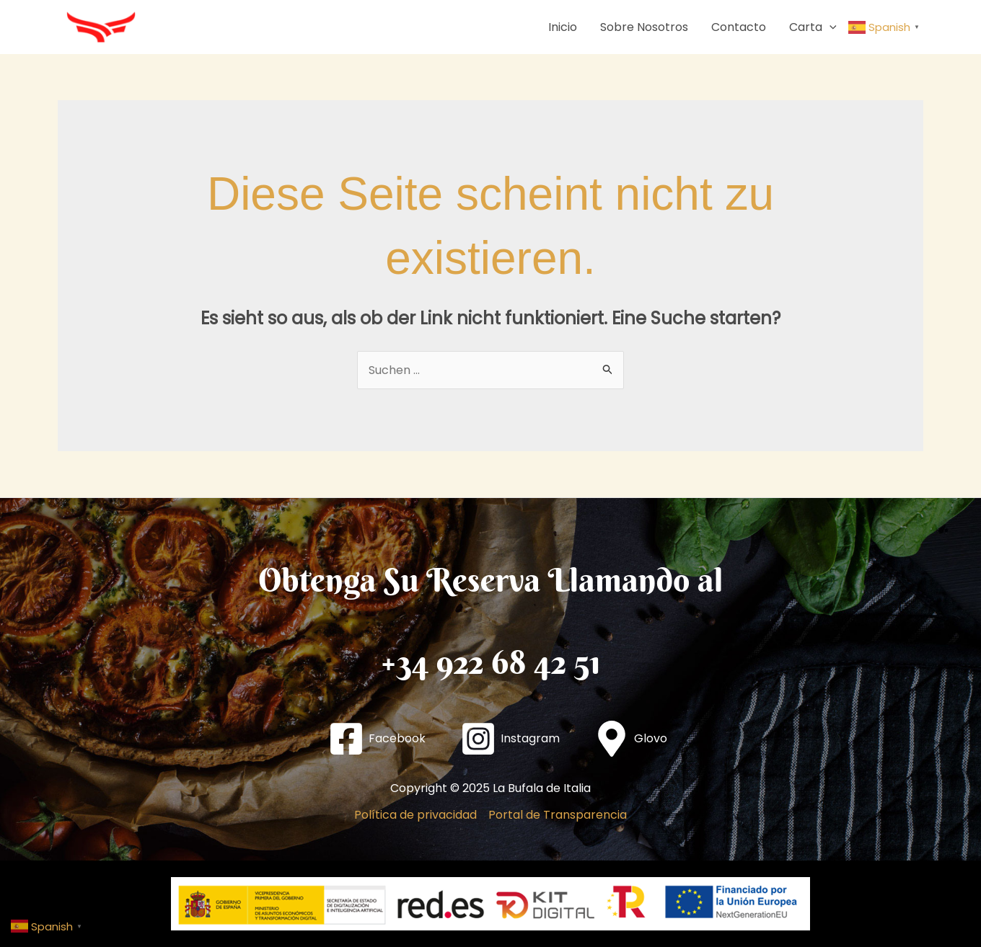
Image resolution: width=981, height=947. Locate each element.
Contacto (738, 27)
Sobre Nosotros (644, 27)
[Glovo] (630, 739)
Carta (813, 27)
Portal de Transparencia (557, 814)
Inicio (562, 27)
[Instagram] (509, 739)
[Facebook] (376, 739)
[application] (829, 27)
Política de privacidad (415, 814)
